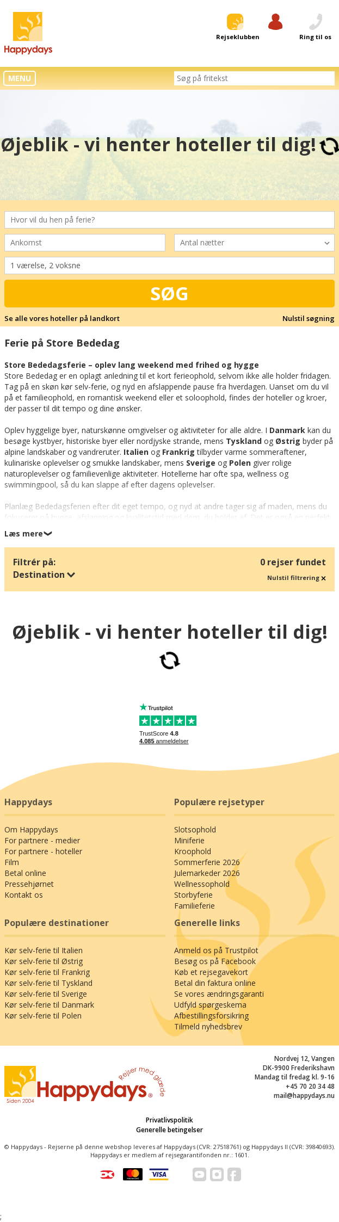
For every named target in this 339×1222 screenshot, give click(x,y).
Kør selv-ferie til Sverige (45, 994)
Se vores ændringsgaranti (219, 994)
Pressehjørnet (29, 884)
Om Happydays (31, 829)
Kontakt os (23, 895)
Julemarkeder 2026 (207, 873)
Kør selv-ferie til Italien (43, 950)
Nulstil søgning (308, 318)
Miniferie (189, 840)
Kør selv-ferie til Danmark (49, 1004)
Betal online (25, 873)
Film (11, 862)
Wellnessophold (202, 884)
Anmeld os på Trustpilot (216, 950)
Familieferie (194, 905)
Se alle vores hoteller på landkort (62, 318)
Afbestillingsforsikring (211, 1015)
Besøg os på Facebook (215, 961)
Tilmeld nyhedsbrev (208, 1026)
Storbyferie (193, 895)
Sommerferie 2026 (207, 862)
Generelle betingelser (169, 1129)
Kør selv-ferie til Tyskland (48, 983)
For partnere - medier (42, 840)
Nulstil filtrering (296, 577)
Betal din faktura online (215, 983)
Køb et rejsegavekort (211, 972)
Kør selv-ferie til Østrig (43, 961)
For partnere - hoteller (43, 851)
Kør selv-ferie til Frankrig (47, 972)
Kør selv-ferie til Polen (43, 1015)
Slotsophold (195, 829)
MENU (19, 78)
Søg (169, 293)
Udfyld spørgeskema (210, 1004)
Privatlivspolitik (169, 1120)
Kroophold (192, 851)
